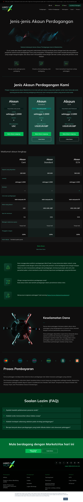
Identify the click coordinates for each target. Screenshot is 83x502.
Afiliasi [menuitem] (5, 477)
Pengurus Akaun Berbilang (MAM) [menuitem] (11, 481)
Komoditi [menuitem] (29, 483)
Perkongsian (65, 9)
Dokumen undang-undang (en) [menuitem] (52, 488)
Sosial (71, 9)
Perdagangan (42, 9)
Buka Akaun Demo (40, 249)
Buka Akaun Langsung (13, 134)
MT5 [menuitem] (70, 477)
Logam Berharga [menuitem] (31, 486)
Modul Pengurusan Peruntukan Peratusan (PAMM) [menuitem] (9, 486)
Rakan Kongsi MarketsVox (55, 295)
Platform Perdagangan (53, 9)
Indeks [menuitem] (28, 480)
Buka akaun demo (23, 282)
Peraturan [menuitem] (48, 480)
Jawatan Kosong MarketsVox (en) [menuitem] (50, 484)
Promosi (78, 9)
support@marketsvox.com (72, 466)
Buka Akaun (41, 246)
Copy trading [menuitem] (72, 480)
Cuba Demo (41, 139)
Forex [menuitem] (28, 477)
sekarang (66, 295)
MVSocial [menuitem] (71, 483)
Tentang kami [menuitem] (49, 477)
